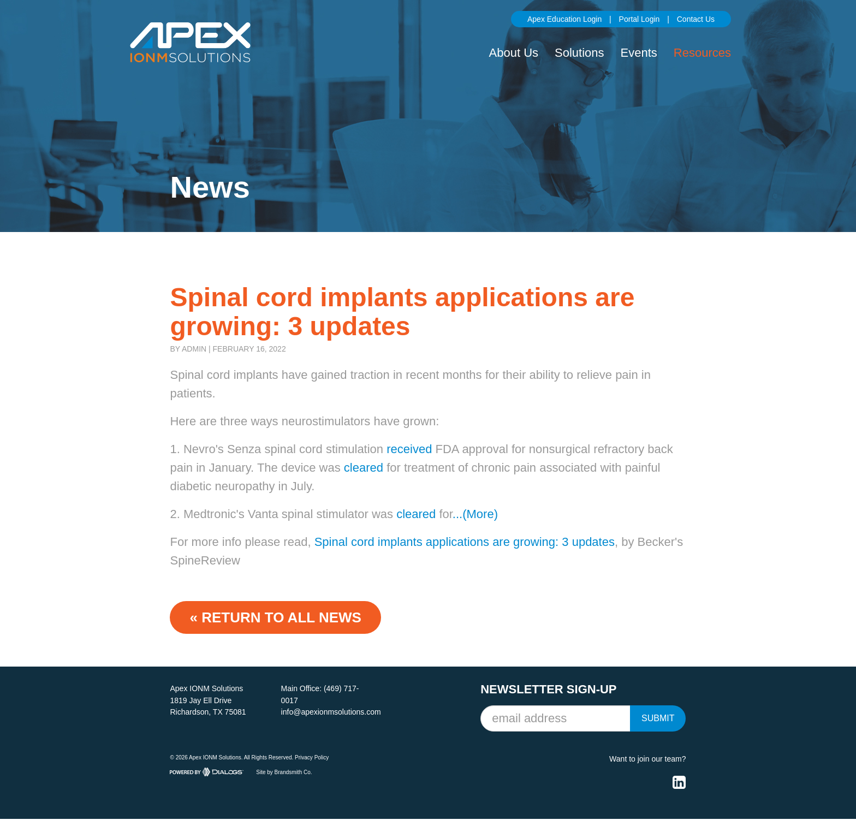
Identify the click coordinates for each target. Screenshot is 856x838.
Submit (657, 718)
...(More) (475, 514)
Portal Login (639, 19)
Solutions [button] (579, 53)
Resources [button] (702, 53)
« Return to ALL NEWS (275, 617)
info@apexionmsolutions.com (331, 712)
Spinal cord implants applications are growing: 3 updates (464, 542)
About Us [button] (514, 53)
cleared (363, 467)
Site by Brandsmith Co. (284, 772)
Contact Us (696, 19)
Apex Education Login (564, 19)
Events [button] (639, 53)
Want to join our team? (647, 758)
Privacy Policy (312, 757)
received (409, 449)
